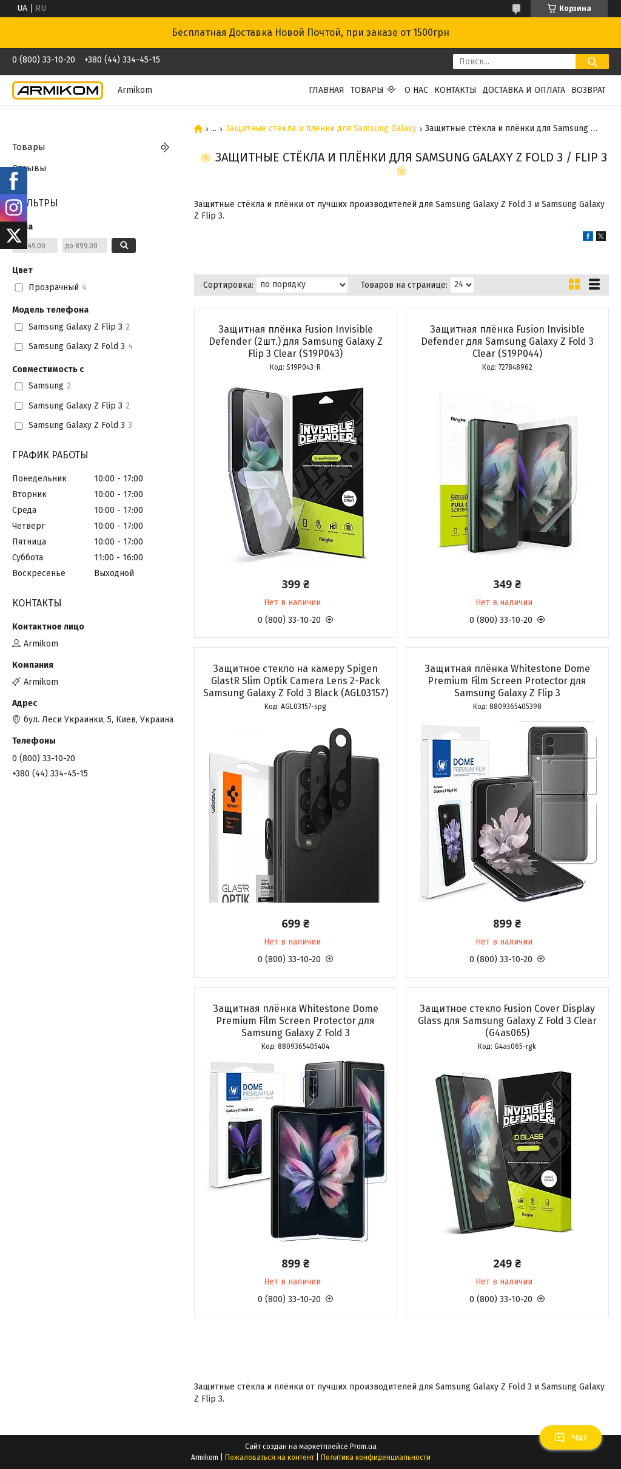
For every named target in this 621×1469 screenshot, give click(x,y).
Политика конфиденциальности (376, 1457)
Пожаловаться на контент (269, 1457)
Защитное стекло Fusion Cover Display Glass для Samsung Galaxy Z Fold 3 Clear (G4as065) (507, 1021)
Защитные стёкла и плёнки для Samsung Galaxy (321, 128)
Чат (570, 1437)
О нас (416, 90)
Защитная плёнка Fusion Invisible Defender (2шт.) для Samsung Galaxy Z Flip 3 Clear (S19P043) (296, 341)
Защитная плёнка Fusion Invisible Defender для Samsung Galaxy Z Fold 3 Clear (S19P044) (507, 341)
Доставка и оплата (524, 90)
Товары (367, 90)
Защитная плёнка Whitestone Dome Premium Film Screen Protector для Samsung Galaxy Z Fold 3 (295, 1021)
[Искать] (592, 61)
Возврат (588, 90)
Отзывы (29, 168)
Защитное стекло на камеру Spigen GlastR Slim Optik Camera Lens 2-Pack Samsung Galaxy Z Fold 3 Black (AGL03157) (295, 681)
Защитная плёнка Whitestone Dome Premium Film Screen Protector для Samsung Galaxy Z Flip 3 (507, 681)
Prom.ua (363, 1446)
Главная (326, 90)
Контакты (455, 90)
